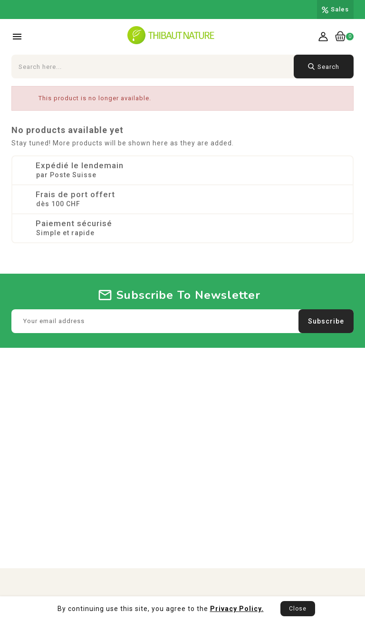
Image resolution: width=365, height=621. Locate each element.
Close (298, 608)
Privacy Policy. (237, 608)
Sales (340, 9)
